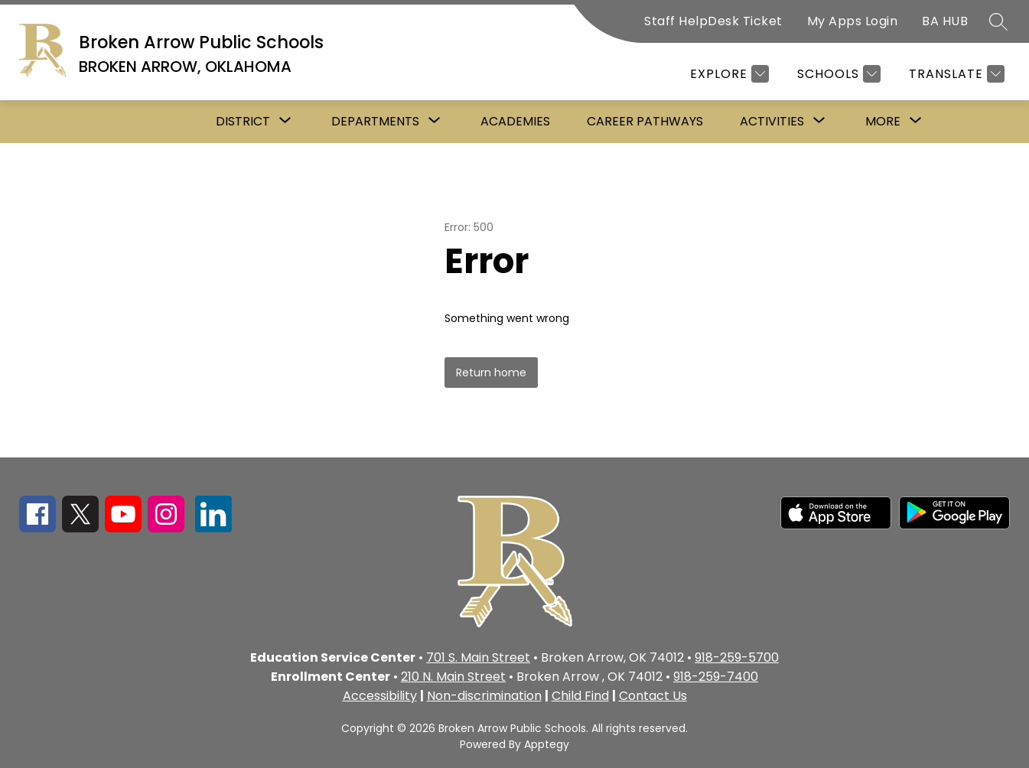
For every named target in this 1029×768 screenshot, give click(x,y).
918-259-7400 (715, 676)
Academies (515, 121)
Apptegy (546, 744)
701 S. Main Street (478, 657)
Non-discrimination (484, 696)
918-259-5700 (737, 657)
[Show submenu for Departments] (375, 121)
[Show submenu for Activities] (772, 121)
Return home (491, 372)
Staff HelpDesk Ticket (713, 21)
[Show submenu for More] (882, 121)
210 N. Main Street (453, 676)
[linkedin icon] (213, 528)
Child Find (580, 696)
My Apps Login (852, 21)
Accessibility (380, 696)
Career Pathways (645, 121)
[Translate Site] (955, 73)
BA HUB (945, 21)
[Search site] (998, 21)
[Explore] (727, 73)
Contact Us (653, 696)
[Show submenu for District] (243, 121)
